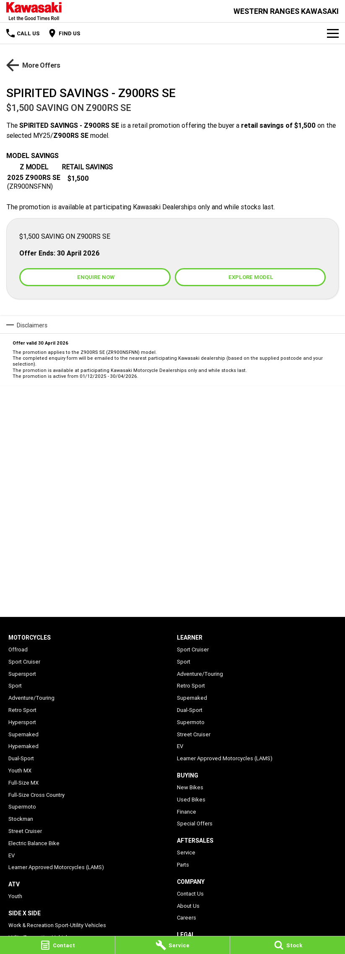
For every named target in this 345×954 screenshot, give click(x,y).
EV (11, 855)
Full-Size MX (23, 782)
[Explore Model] (250, 277)
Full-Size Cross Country (36, 795)
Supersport (22, 673)
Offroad (18, 649)
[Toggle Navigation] (333, 33)
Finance (186, 811)
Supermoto (22, 806)
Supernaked (23, 734)
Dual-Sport (21, 758)
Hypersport (22, 722)
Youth (15, 896)
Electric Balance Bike (34, 843)
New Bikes (190, 787)
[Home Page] (34, 11)
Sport (15, 685)
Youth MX (19, 770)
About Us (188, 905)
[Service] (172, 945)
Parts (183, 864)
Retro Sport (22, 710)
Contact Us (190, 893)
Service (186, 852)
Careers (186, 917)
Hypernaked (23, 746)
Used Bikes (191, 799)
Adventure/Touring (31, 697)
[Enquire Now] (95, 277)
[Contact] (57, 945)
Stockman (20, 818)
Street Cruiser (25, 831)
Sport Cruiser (24, 661)
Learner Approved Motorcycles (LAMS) (56, 867)
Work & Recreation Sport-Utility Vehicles (57, 925)
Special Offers (195, 823)
